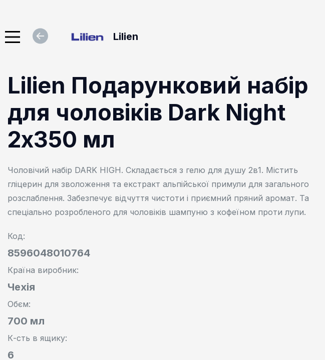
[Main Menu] (12, 37)
